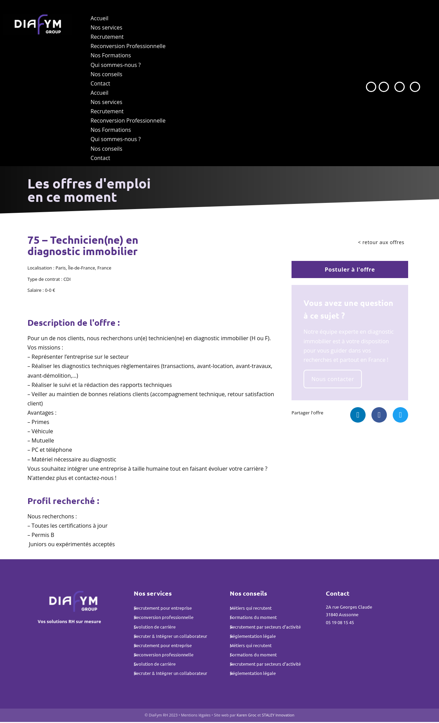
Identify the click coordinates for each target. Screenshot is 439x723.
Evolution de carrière (155, 628)
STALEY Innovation (278, 716)
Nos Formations (111, 55)
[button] (358, 416)
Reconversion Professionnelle (128, 46)
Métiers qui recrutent (251, 609)
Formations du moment (253, 618)
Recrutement (107, 37)
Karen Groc (247, 716)
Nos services (106, 27)
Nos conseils (106, 74)
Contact (100, 83)
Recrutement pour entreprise (163, 609)
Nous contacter (333, 380)
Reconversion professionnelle (163, 618)
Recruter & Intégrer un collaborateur (170, 637)
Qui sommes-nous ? (116, 65)
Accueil (99, 18)
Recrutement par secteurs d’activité (265, 628)
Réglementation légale (253, 637)
